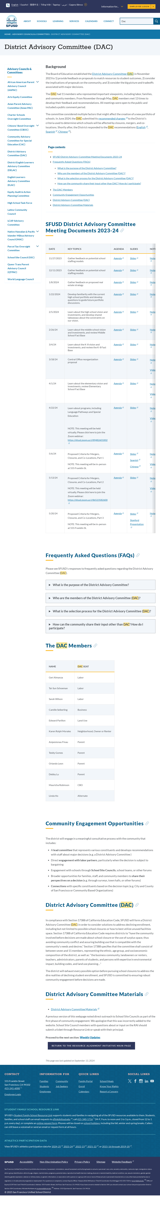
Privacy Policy (82, 1161)
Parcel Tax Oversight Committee (19, 248)
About (27, 21)
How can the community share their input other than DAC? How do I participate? (99, 183)
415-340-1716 (86, 1119)
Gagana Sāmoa (76, 4)
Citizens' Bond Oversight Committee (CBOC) (21, 127)
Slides (134, 258)
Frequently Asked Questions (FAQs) (71, 161)
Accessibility (26, 1161)
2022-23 (81, 1146)
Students (44, 1086)
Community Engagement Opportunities (73, 194)
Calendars (91, 21)
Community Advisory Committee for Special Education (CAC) (20, 140)
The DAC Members (63, 189)
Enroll (82, 1086)
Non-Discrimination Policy (54, 1161)
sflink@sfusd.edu (62, 1119)
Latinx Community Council (17, 211)
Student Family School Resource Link (33, 1115)
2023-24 (69, 1146)
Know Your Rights (109, 1086)
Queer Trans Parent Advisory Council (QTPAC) (18, 268)
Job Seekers (62, 1086)
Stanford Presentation (137, 523)
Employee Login (142, 6)
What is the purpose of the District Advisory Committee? (86, 168)
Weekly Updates (90, 1037)
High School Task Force (20, 202)
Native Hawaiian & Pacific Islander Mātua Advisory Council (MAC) (21, 235)
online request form (47, 1123)
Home (8, 34)
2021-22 (92, 1146)
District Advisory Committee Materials (73, 204)
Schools (42, 21)
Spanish (51, 131)
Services (74, 21)
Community (62, 1081)
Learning (58, 21)
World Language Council (21, 279)
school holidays (92, 1123)
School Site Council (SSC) (21, 257)
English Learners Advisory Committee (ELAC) (19, 181)
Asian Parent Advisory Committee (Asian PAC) (20, 105)
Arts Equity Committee (20, 96)
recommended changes (112, 118)
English (14, 4)
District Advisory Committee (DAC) (71, 199)
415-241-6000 (13, 1088)
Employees (45, 1091)
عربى (64, 4)
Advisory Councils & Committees (31, 34)
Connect (109, 21)
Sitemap (100, 1161)
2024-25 (57, 1146)
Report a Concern (109, 1091)
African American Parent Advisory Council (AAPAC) (21, 86)
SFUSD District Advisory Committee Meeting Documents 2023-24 (87, 156)
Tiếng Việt (46, 4)
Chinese (64, 131)
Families (44, 1081)
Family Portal (86, 1081)
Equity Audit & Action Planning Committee (19, 193)
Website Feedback (123, 1161)
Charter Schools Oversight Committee (19, 116)
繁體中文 (34, 4)
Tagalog (56, 4)
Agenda (119, 258)
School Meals (107, 1081)
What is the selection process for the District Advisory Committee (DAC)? (95, 178)
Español (24, 4)
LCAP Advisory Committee (16, 222)
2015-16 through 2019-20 (117, 1146)
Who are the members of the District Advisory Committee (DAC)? (91, 173)
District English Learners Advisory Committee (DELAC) (21, 166)
